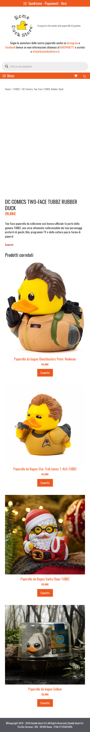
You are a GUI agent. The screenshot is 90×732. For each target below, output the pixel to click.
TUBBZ (16, 89)
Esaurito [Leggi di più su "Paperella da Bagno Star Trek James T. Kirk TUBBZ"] (45, 483)
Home (8, 89)
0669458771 (67, 47)
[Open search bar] (85, 75)
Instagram (72, 43)
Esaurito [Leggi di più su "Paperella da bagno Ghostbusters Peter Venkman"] (45, 373)
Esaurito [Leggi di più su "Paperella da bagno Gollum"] (45, 703)
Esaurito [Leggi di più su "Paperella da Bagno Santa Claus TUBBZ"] (45, 593)
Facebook (10, 47)
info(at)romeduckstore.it (46, 51)
